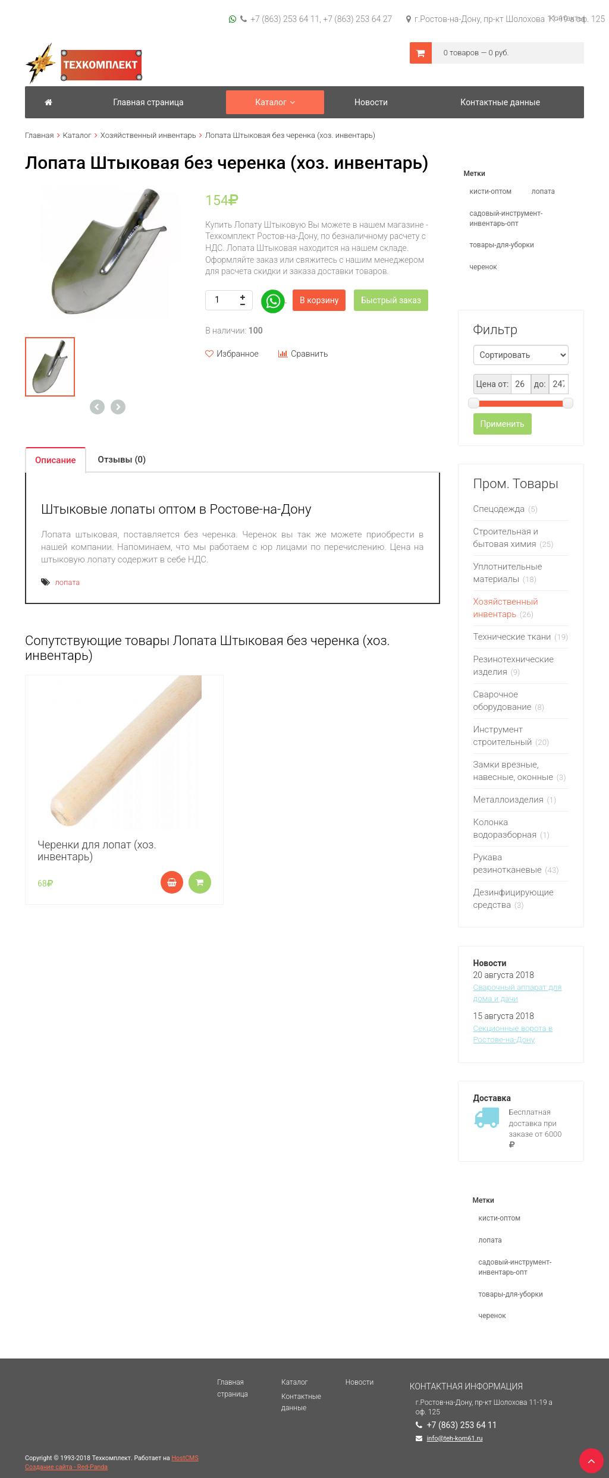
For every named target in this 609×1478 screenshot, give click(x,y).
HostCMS (185, 1458)
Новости (359, 1382)
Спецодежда (500, 509)
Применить (503, 424)
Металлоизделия (508, 799)
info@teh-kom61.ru (455, 1438)
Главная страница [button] (148, 102)
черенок (483, 267)
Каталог (77, 135)
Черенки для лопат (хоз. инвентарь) (96, 850)
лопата (67, 582)
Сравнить (303, 354)
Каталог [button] (275, 102)
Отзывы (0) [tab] (122, 459)
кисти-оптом (491, 191)
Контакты (567, 18)
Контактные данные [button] (500, 102)
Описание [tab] (55, 460)
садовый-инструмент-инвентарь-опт (506, 218)
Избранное (232, 354)
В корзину (319, 300)
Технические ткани (512, 636)
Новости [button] (371, 102)
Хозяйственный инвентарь (148, 135)
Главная (39, 135)
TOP (588, 1457)
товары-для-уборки (502, 245)
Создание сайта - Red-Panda (66, 1467)
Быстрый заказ (391, 300)
